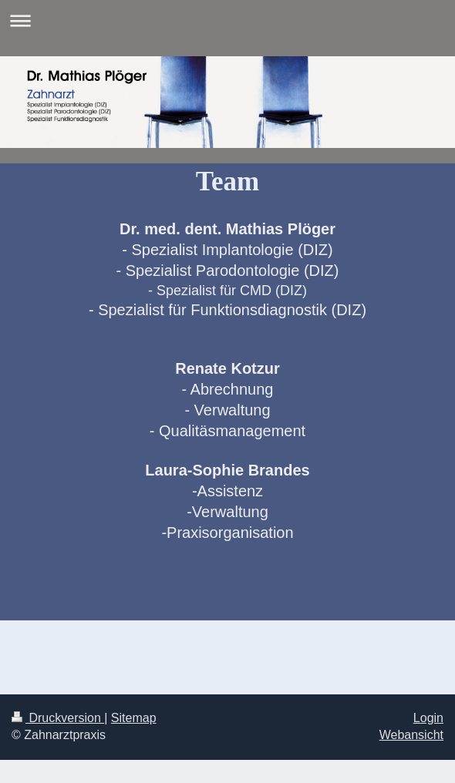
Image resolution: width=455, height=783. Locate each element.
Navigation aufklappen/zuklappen (227, 20)
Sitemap (134, 717)
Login (428, 717)
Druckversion (58, 717)
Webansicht (411, 734)
